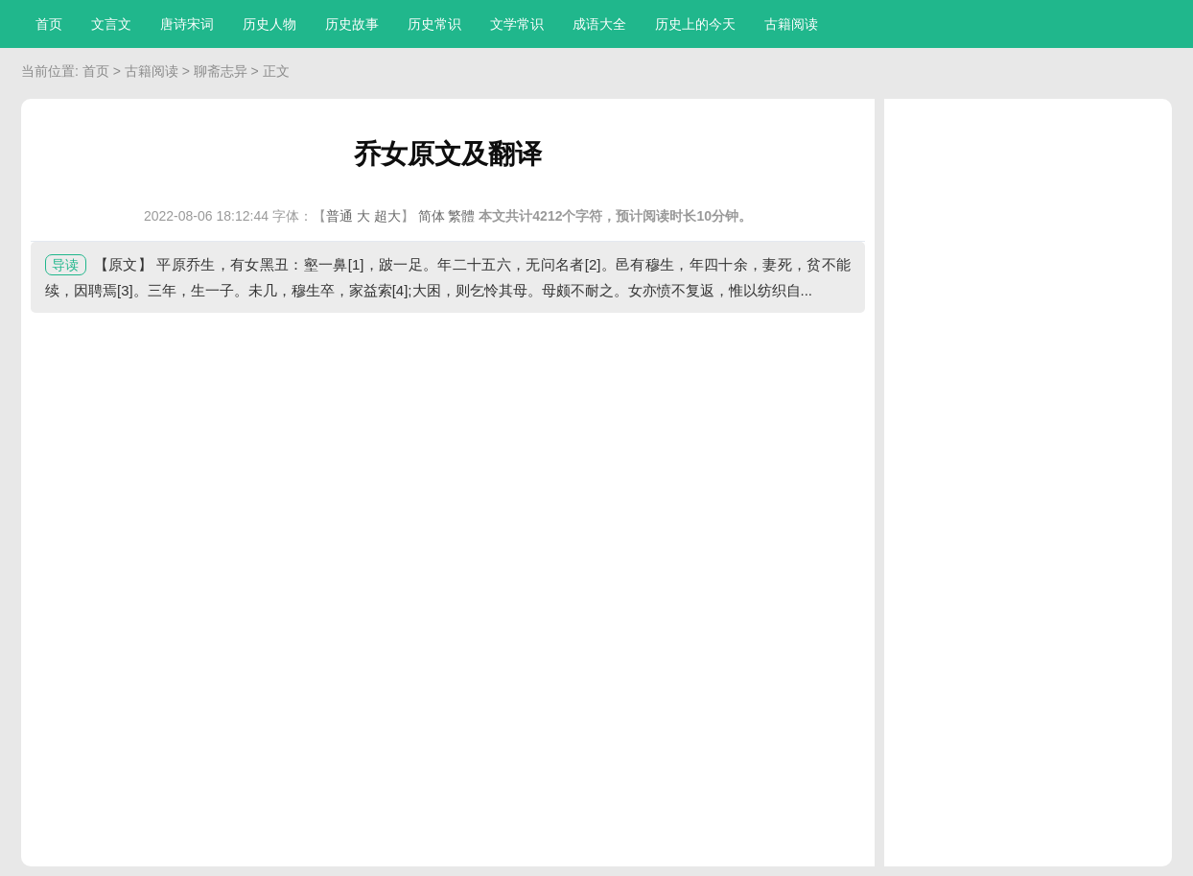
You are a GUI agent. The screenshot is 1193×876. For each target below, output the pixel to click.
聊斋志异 (220, 71)
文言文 (111, 24)
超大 (387, 216)
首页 (48, 24)
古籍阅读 (791, 24)
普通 (339, 216)
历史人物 (269, 24)
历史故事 (352, 24)
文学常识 (517, 24)
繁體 (461, 216)
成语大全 (599, 24)
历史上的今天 (695, 24)
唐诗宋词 (187, 24)
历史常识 (434, 24)
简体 (431, 216)
